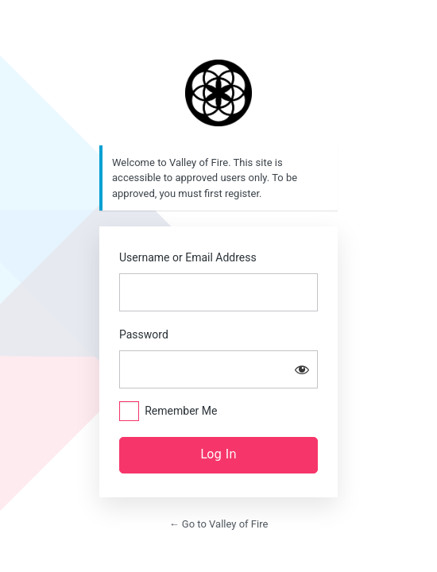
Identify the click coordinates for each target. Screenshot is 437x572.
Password (143, 334)
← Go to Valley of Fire (219, 524)
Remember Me (181, 410)
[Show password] (302, 369)
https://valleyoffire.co (218, 93)
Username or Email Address (188, 257)
